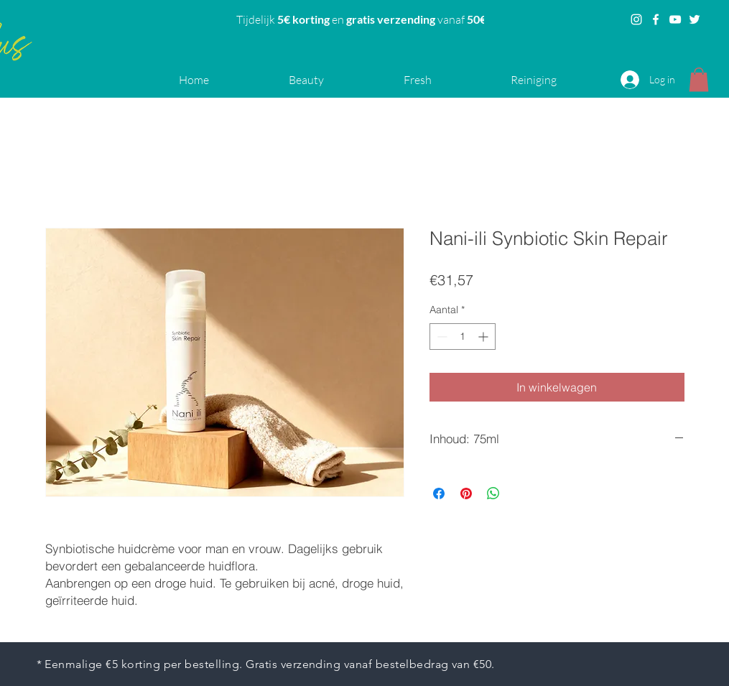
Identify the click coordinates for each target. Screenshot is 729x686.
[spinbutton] (462, 336)
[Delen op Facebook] (438, 493)
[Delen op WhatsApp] (493, 493)
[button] (699, 79)
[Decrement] (441, 336)
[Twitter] (694, 19)
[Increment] (484, 336)
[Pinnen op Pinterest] (466, 493)
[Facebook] (656, 19)
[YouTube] (675, 19)
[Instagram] (636, 19)
